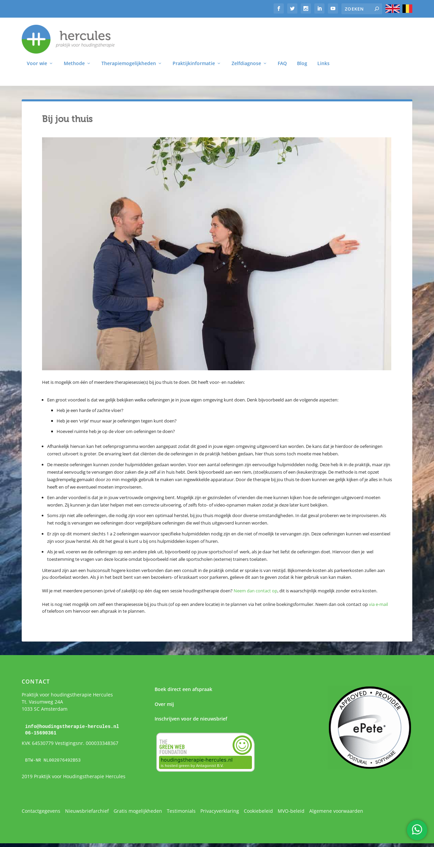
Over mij (164, 705)
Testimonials (181, 811)
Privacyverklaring (219, 811)
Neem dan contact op (255, 592)
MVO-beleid (291, 811)
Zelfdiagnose (246, 64)
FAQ (282, 64)
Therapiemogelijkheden (128, 64)
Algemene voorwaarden (336, 811)
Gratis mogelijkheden (138, 811)
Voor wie (37, 64)
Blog (302, 64)
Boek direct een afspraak (183, 690)
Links (323, 64)
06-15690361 (40, 733)
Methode (74, 64)
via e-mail (378, 605)
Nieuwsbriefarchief (87, 811)
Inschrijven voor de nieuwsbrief (191, 719)
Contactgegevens (41, 811)
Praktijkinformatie (194, 64)
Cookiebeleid (258, 811)
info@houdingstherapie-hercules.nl (72, 727)
